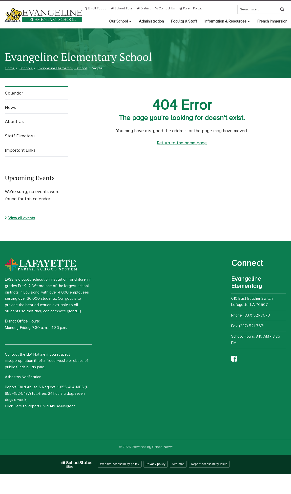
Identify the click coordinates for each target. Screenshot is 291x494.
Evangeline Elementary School (62, 68)
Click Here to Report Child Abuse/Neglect (40, 406)
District (144, 8)
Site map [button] (178, 464)
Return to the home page (182, 143)
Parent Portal (191, 8)
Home (10, 68)
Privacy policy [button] (156, 464)
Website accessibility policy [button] (119, 464)
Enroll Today (95, 8)
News (10, 107)
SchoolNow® (162, 447)
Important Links (20, 150)
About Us (14, 121)
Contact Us (165, 8)
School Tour (121, 8)
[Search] (282, 9)
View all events (21, 218)
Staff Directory (20, 136)
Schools (26, 68)
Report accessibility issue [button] (209, 464)
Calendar (14, 93)
